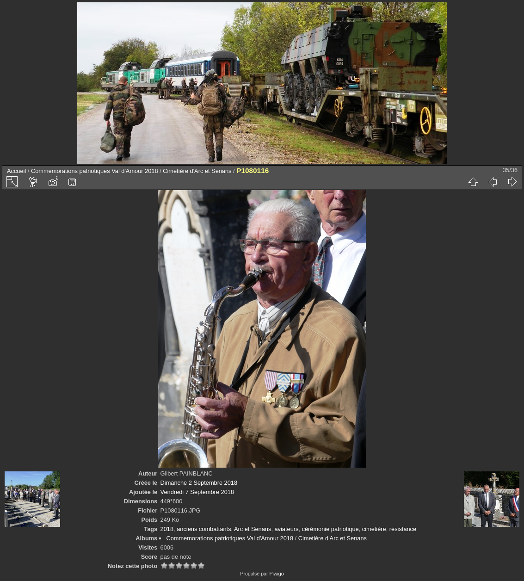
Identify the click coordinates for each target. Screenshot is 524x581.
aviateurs (287, 528)
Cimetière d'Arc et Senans (197, 170)
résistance (402, 528)
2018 (166, 528)
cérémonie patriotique (330, 528)
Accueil (16, 170)
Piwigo (276, 573)
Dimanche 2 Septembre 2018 (198, 482)
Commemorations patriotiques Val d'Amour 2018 (94, 170)
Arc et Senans (252, 528)
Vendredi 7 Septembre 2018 (197, 491)
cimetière (374, 528)
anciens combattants (204, 528)
